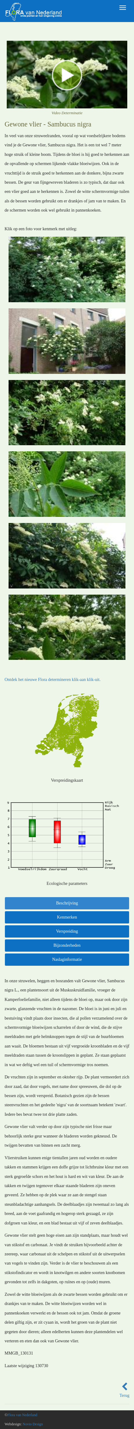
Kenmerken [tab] (67, 917)
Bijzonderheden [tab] (67, 945)
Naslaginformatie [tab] (67, 959)
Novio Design (33, 1424)
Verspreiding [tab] (67, 931)
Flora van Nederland (22, 1415)
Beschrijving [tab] (67, 903)
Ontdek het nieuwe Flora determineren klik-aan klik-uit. (53, 679)
